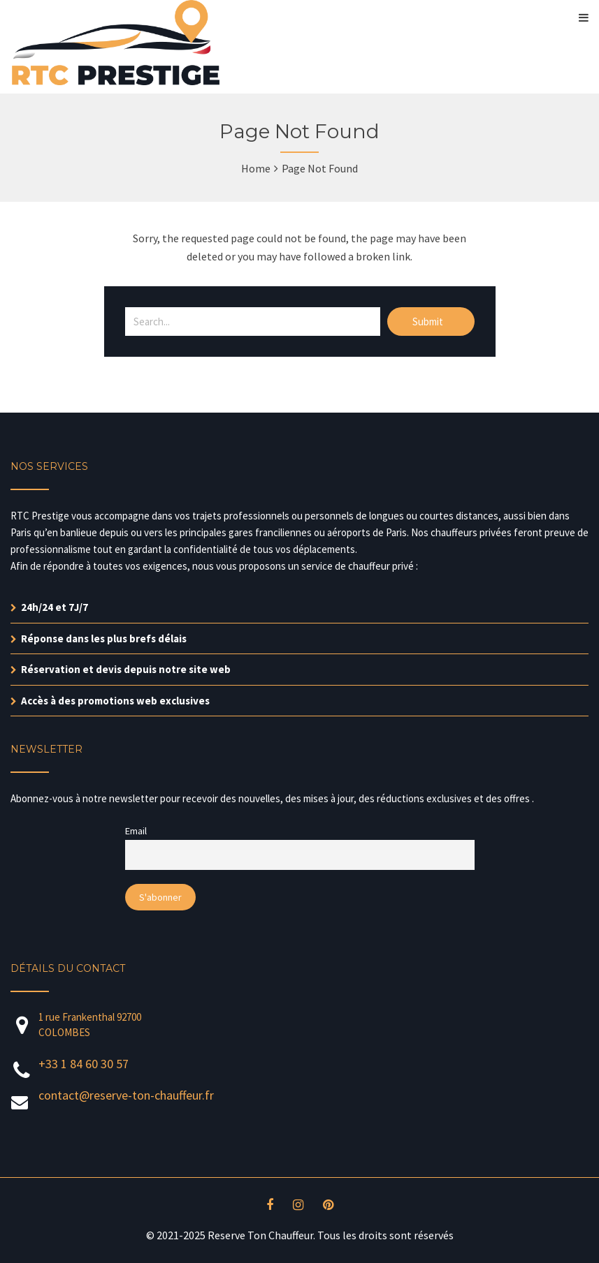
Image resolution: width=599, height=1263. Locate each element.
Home (255, 168)
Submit (428, 321)
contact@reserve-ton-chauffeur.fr (126, 1095)
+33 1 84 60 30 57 (83, 1064)
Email (136, 831)
